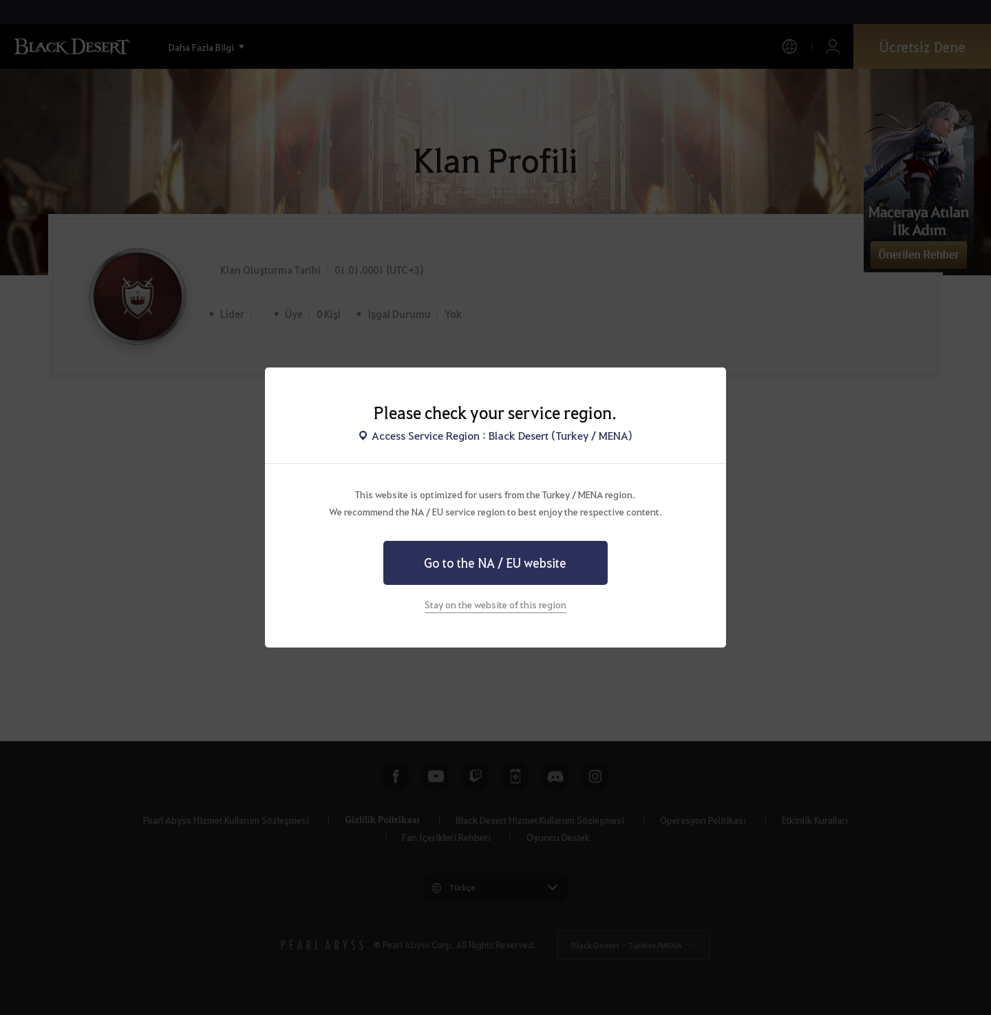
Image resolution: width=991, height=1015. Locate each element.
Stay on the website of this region (495, 604)
